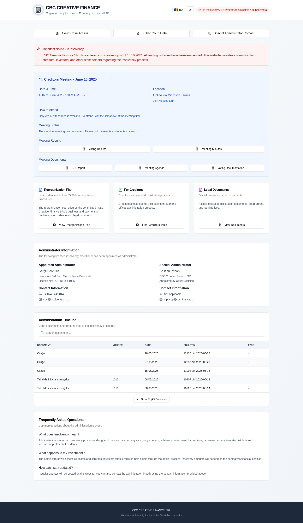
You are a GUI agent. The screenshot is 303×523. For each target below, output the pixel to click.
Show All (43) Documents (151, 399)
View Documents (231, 224)
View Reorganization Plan (71, 224)
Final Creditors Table (151, 224)
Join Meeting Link (163, 100)
